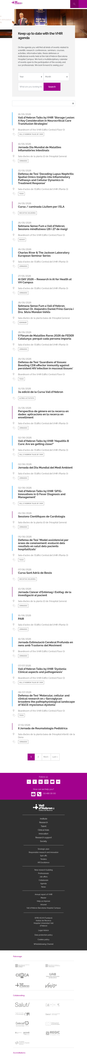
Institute (43, 819)
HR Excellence (43, 862)
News (43, 887)
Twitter (29, 781)
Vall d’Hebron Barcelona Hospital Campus (44, 908)
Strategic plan (43, 849)
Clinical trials (43, 830)
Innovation (43, 834)
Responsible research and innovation (43, 852)
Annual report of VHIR (43, 894)
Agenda (43, 884)
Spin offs (43, 856)
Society (43, 841)
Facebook (35, 781)
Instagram (46, 781)
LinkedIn (41, 781)
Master (43, 898)
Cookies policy (43, 939)
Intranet (43, 905)
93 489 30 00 (49, 793)
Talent (43, 826)
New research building (43, 870)
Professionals (43, 873)
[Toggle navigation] (83, 4)
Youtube (52, 781)
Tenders (43, 859)
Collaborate (43, 880)
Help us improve (43, 901)
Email (33, 793)
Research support (43, 837)
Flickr (58, 781)
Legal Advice (43, 930)
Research (43, 822)
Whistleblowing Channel (43, 944)
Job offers (44, 877)
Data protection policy (44, 935)
